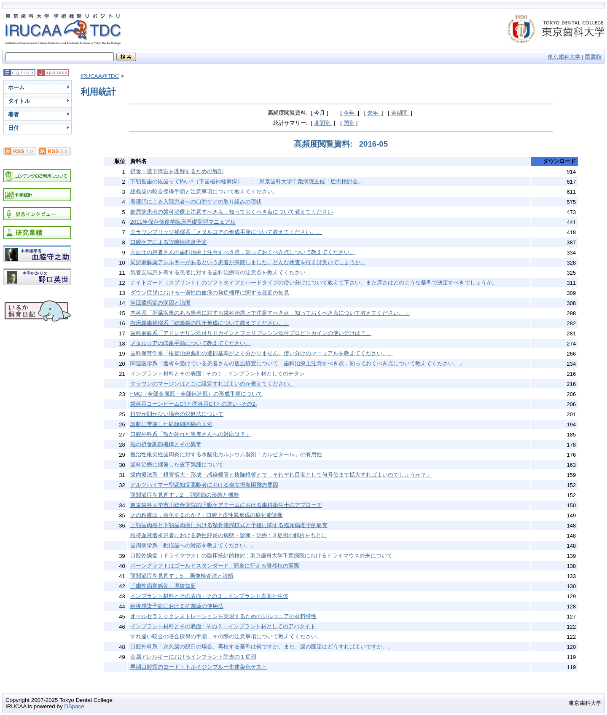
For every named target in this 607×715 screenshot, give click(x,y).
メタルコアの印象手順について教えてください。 (190, 343)
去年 (373, 113)
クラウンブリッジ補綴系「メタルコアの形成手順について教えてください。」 (226, 232)
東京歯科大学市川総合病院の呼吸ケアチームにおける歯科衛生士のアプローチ (226, 505)
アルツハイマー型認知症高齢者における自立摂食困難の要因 (204, 485)
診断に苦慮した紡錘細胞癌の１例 (171, 424)
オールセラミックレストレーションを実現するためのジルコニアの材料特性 (223, 616)
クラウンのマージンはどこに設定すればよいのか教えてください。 (212, 383)
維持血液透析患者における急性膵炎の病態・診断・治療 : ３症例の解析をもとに (228, 535)
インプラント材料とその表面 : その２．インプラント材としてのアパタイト (223, 626)
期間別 (323, 123)
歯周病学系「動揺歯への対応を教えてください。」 (193, 545)
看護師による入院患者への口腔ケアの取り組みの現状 (196, 201)
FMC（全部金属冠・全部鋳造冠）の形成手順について (196, 394)
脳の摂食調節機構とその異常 (165, 444)
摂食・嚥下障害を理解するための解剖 (176, 171)
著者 (13, 114)
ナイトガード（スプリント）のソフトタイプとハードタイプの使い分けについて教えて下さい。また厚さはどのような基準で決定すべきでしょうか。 (313, 282)
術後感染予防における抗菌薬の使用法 (176, 606)
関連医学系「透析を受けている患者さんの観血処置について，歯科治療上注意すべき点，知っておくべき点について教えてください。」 (297, 363)
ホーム (16, 87)
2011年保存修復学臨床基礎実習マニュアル (183, 222)
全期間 (400, 113)
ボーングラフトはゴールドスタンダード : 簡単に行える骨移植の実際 (214, 565)
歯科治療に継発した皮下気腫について (176, 464)
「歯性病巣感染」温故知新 (163, 586)
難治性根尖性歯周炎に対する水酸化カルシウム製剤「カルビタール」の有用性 (226, 454)
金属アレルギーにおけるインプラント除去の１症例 (193, 656)
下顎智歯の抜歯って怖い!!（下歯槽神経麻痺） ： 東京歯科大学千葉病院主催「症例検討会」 (246, 181)
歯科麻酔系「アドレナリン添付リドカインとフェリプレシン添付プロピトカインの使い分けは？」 (250, 333)
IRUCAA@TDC (100, 76)
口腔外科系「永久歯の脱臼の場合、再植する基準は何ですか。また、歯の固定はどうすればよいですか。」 (261, 646)
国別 (349, 123)
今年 (350, 113)
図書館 (593, 57)
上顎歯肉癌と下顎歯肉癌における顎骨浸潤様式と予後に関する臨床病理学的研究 (229, 525)
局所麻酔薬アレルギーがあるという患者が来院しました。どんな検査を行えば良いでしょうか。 (248, 262)
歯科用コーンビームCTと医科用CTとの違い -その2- (193, 404)
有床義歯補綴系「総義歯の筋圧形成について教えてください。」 (209, 323)
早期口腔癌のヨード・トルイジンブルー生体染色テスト (198, 667)
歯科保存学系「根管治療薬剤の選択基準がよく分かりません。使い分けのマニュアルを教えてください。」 (261, 353)
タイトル (19, 101)
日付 (13, 128)
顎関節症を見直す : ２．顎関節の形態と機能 (184, 495)
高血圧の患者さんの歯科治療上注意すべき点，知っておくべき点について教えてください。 (242, 252)
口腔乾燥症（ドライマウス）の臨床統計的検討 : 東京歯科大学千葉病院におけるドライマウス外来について (261, 555)
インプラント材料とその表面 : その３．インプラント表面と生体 (209, 596)
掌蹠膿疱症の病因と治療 (160, 303)
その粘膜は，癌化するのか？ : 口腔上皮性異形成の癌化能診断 (206, 515)
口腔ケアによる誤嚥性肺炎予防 (168, 242)
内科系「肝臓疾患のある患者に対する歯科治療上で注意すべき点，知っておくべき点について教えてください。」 (270, 313)
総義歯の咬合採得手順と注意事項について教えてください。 (204, 191)
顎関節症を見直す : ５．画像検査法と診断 (182, 576)
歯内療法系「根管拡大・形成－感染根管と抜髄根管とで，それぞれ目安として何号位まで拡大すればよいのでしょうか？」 (281, 474)
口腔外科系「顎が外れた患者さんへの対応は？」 (190, 434)
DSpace (74, 706)
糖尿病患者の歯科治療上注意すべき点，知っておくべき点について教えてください (231, 212)
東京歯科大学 (564, 57)
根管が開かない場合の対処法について (176, 414)
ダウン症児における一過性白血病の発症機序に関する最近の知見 (209, 292)
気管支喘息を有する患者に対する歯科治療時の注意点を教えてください (218, 272)
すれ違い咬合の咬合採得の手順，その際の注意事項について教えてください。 (226, 636)
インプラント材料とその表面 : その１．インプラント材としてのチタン (217, 373)
